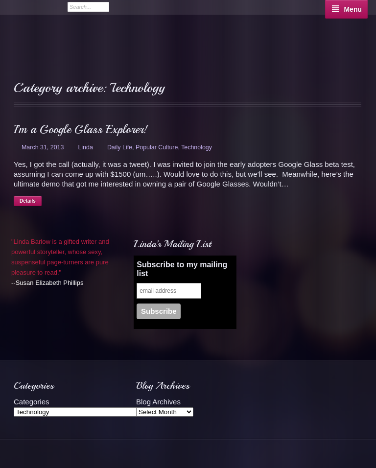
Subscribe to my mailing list (182, 269)
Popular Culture (157, 147)
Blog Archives (158, 402)
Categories (31, 402)
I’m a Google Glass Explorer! (80, 129)
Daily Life (119, 147)
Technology (196, 147)
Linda (85, 147)
